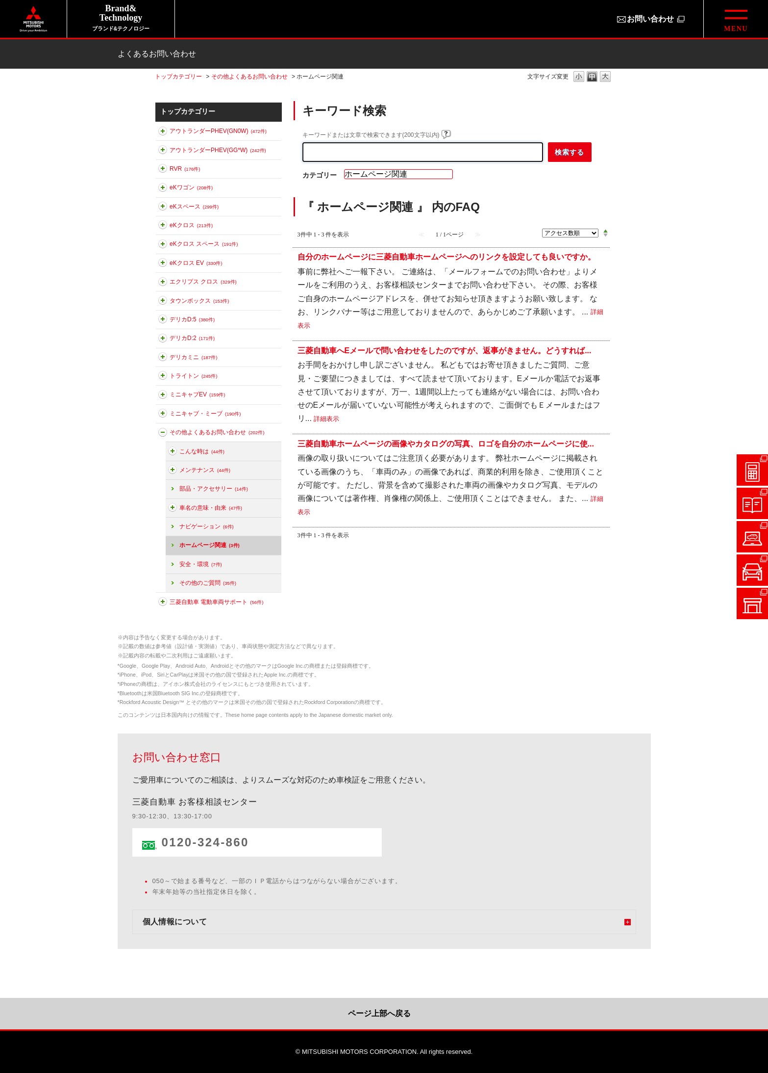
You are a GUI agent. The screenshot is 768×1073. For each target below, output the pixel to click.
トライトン (193, 375)
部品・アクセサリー (213, 488)
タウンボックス (199, 300)
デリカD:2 (192, 338)
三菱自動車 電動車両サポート (216, 602)
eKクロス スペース (204, 243)
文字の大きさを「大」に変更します (605, 77)
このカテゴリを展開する (162, 133)
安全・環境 (200, 564)
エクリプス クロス (203, 281)
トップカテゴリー (178, 76)
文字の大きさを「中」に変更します (592, 77)
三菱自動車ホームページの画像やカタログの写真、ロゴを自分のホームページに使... (445, 443)
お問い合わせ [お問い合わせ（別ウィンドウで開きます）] (650, 19)
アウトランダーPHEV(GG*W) (218, 150)
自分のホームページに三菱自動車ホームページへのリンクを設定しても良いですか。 (446, 257)
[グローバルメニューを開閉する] (735, 19)
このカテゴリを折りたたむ (162, 434)
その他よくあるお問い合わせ (249, 76)
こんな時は (201, 451)
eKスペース (194, 206)
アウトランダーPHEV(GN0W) (218, 131)
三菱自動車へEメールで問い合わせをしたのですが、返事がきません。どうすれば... (444, 350)
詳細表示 (326, 418)
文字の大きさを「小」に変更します (578, 77)
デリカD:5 (192, 319)
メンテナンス (204, 470)
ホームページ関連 (209, 545)
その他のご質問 (207, 582)
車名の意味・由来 (210, 507)
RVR (185, 168)
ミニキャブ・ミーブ (205, 413)
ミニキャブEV (197, 394)
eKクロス (191, 225)
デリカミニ (193, 357)
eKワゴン (191, 187)
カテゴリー (319, 175)
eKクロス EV (196, 263)
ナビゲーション (206, 526)
